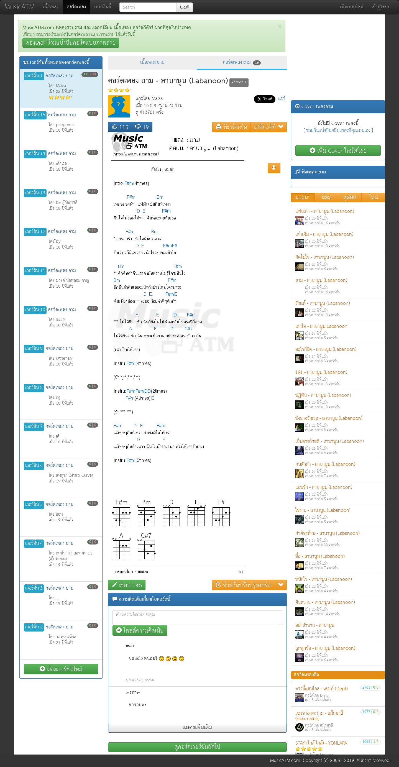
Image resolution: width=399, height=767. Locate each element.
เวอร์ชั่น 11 (35, 271)
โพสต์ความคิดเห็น (140, 630)
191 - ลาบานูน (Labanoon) (338, 377)
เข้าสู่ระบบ (381, 7)
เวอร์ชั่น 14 (35, 154)
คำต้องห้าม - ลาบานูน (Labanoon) (338, 538)
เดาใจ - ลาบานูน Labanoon (338, 331)
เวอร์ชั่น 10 (35, 310)
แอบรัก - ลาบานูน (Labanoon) (338, 492)
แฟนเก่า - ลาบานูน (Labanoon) (338, 216)
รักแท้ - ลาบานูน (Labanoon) (338, 308)
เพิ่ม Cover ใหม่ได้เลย (338, 150)
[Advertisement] (338, 59)
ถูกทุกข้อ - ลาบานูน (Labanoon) (338, 653)
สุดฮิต (349, 197)
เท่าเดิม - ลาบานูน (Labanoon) (338, 239)
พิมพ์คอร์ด (231, 127)
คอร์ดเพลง (78, 6)
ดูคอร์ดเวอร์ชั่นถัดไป (197, 747)
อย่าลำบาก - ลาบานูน (338, 630)
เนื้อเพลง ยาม (152, 62)
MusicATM (19, 7)
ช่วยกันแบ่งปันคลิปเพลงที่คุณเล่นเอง (338, 130)
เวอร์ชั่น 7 (34, 427)
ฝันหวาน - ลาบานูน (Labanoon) (338, 607)
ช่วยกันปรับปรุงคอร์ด (243, 585)
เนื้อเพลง (50, 7)
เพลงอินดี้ (102, 7)
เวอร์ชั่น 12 (35, 232)
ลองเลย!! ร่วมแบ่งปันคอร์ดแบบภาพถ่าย (71, 43)
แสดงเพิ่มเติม (197, 727)
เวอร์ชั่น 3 (34, 588)
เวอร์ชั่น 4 (34, 544)
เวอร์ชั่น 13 (35, 193)
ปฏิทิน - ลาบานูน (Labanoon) (338, 400)
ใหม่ (373, 197)
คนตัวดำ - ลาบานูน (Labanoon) (338, 469)
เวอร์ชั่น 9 (34, 349)
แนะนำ (303, 197)
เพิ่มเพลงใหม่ (351, 7)
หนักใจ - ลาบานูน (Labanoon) (338, 584)
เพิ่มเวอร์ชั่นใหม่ (61, 669)
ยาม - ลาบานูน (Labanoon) (338, 285)
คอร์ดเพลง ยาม (242, 62)
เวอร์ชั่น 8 (34, 388)
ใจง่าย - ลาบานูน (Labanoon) (338, 515)
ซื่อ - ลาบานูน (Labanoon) (338, 561)
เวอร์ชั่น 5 (34, 505)
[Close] (279, 27)
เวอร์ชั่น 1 (34, 76)
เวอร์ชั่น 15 (35, 115)
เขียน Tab (127, 585)
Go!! (184, 7)
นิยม (326, 197)
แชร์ (281, 98)
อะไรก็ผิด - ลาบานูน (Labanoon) (338, 354)
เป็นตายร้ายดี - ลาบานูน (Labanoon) (338, 446)
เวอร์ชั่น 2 (34, 627)
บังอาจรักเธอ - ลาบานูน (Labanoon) (338, 423)
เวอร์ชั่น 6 (34, 466)
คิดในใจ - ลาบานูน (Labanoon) (338, 262)
